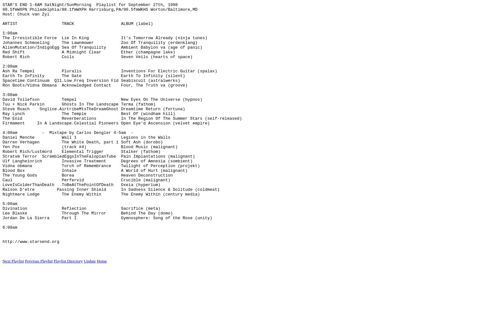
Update (90, 311)
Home (102, 311)
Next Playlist (13, 311)
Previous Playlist (39, 311)
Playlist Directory (68, 311)
